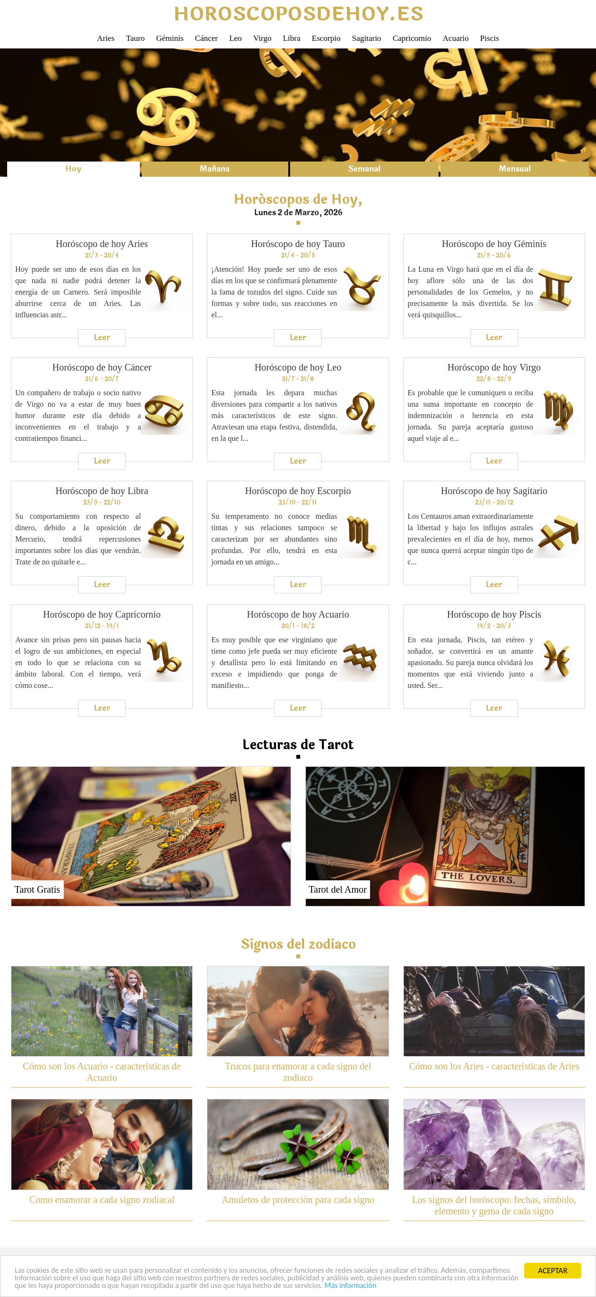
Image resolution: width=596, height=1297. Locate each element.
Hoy (73, 169)
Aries (106, 38)
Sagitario (366, 38)
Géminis (170, 38)
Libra (292, 38)
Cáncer (206, 38)
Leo (235, 38)
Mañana (215, 169)
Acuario (456, 38)
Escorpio (326, 38)
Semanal (364, 169)
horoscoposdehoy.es (298, 14)
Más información (482, 1286)
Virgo (262, 38)
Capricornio (411, 38)
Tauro (135, 38)
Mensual (515, 169)
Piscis (489, 38)
